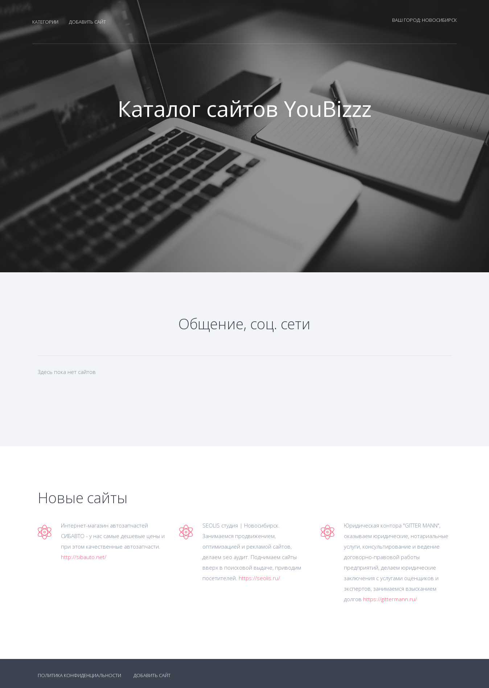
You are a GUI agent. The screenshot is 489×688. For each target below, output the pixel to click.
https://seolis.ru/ (259, 578)
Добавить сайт (87, 22)
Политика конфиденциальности (79, 675)
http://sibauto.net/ (83, 557)
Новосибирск (439, 20)
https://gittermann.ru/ (390, 599)
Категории (45, 22)
